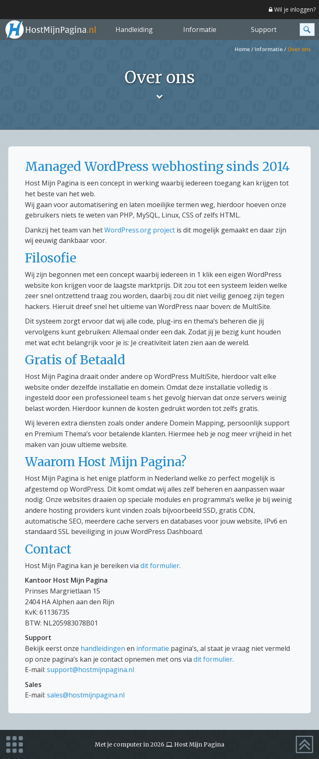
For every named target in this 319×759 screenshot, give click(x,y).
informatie (152, 648)
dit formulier (159, 565)
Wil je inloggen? (292, 9)
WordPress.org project (139, 230)
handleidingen (103, 648)
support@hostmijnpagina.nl (90, 669)
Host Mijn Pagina (199, 744)
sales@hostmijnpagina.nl (86, 695)
